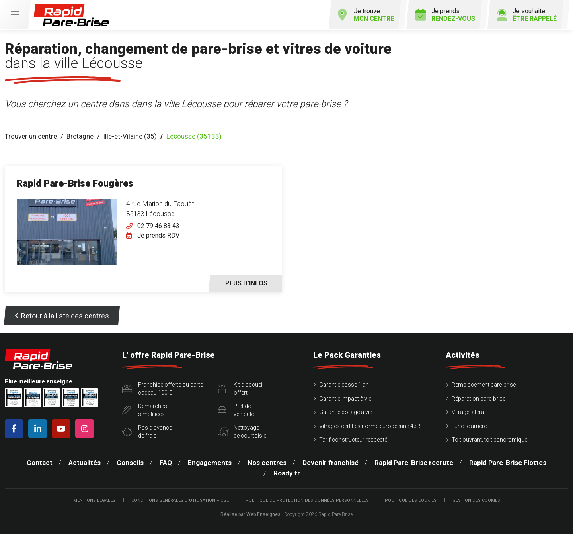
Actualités (84, 463)
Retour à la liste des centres (62, 316)
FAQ (166, 463)
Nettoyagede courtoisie (242, 431)
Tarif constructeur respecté (353, 439)
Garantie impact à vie (345, 398)
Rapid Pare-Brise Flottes (507, 463)
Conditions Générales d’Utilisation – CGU (180, 500)
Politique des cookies (411, 500)
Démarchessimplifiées (144, 410)
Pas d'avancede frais (147, 431)
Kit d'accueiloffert (240, 388)
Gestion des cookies (476, 500)
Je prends (444, 14)
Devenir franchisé (330, 463)
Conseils (130, 463)
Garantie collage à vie (345, 412)
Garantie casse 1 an (344, 384)
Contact (40, 463)
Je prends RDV (158, 235)
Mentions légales (94, 500)
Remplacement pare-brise (484, 384)
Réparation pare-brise (478, 398)
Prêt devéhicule (236, 410)
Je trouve (365, 14)
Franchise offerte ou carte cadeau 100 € (162, 388)
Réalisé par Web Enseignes (250, 514)
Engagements (210, 463)
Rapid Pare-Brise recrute (413, 463)
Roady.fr (286, 473)
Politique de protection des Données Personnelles (307, 500)
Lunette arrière (469, 426)
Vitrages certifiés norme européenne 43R (369, 426)
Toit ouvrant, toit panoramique (489, 439)
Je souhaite (526, 14)
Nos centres (267, 463)
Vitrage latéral (468, 412)
